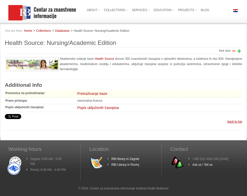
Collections (43, 31)
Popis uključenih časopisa (98, 108)
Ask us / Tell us (202, 164)
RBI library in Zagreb (125, 159)
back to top (234, 121)
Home (28, 31)
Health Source (104, 59)
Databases (62, 31)
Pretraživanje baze (92, 94)
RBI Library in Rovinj (125, 164)
